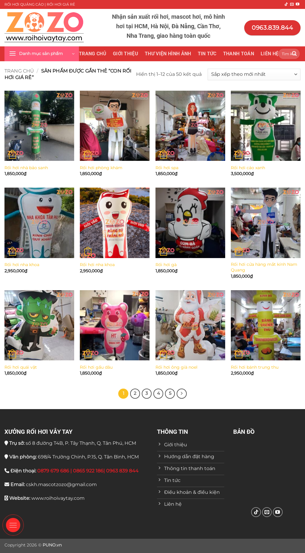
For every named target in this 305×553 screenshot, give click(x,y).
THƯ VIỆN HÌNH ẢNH (168, 53)
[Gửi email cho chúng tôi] (292, 4)
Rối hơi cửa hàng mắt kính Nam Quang (264, 267)
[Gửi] (294, 54)
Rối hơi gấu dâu (96, 367)
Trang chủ (92, 53)
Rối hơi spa (166, 167)
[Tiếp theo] (182, 394)
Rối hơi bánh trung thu (254, 367)
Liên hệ (269, 53)
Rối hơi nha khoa (21, 264)
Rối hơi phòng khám (101, 167)
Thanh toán (238, 53)
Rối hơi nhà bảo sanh (26, 167)
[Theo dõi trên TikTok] (286, 4)
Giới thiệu (125, 53)
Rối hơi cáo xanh (248, 167)
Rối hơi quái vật (20, 367)
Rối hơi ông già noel (176, 367)
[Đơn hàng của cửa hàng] (254, 74)
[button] (41, 53)
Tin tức (207, 53)
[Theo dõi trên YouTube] (297, 4)
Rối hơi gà (166, 264)
